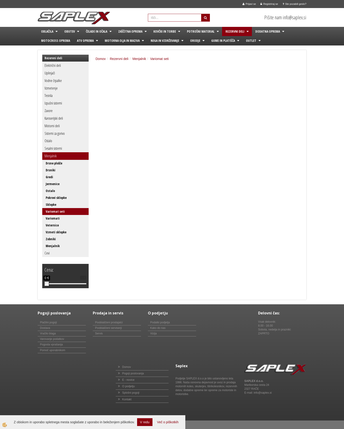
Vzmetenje (51, 88)
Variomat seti (55, 211)
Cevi (47, 253)
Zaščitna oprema (130, 31)
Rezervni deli (235, 31)
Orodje (195, 40)
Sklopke (51, 204)
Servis (99, 333)
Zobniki (51, 239)
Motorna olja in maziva (122, 40)
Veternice (52, 225)
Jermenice (52, 184)
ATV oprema (85, 40)
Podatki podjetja (160, 322)
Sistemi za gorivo (55, 133)
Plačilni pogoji (48, 322)
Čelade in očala (96, 31)
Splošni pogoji (130, 392)
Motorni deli (52, 125)
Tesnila (49, 95)
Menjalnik (51, 155)
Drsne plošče (54, 163)
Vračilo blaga (48, 333)
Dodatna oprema (267, 31)
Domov (101, 59)
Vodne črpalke (53, 80)
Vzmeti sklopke (56, 232)
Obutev (69, 31)
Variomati (53, 218)
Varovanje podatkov (52, 339)
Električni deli (53, 65)
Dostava (45, 328)
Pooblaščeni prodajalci (109, 322)
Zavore (49, 110)
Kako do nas (158, 328)
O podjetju (128, 386)
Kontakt (127, 399)
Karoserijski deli (54, 118)
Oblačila (47, 31)
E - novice (128, 379)
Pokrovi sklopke (56, 197)
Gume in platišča (223, 40)
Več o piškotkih (167, 422)
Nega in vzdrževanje (165, 40)
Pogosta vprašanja (51, 344)
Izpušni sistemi (53, 103)
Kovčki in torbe (164, 31)
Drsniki (50, 170)
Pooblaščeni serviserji (108, 328)
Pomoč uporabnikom (52, 350)
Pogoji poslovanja (133, 373)
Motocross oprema (55, 40)
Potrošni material (200, 31)
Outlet (251, 40)
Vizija (153, 333)
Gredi (49, 177)
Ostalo (48, 140)
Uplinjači (50, 73)
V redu (144, 422)
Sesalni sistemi (53, 148)
